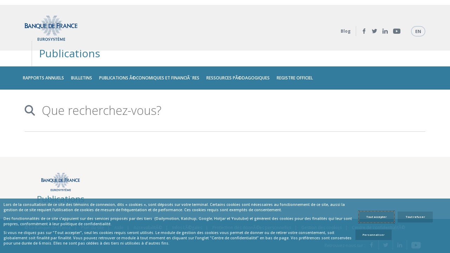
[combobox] (222, 89)
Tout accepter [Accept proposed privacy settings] (376, 217)
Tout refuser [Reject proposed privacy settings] (415, 217)
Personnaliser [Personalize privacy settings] (373, 234)
